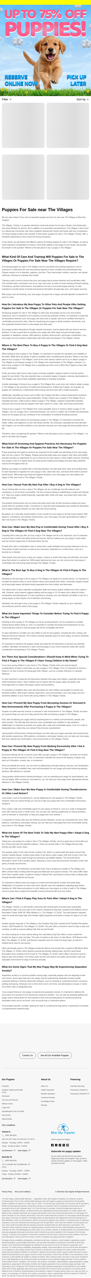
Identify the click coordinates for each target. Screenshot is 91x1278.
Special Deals (7, 1119)
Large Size (6, 1107)
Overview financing (77, 1086)
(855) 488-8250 (11, 1135)
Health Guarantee (47, 1090)
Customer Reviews (48, 1097)
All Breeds (5, 1096)
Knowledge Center (48, 1101)
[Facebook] (52, 1145)
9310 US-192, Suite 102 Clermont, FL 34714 (18, 1139)
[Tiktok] (60, 1145)
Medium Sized (7, 1104)
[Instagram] (56, 1145)
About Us (44, 1086)
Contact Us (27, 1055)
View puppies (24, 1150)
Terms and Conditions (23, 1192)
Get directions (9, 1150)
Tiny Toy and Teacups (10, 1100)
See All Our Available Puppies (55, 1055)
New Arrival (6, 1115)
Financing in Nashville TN (79, 1094)
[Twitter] (64, 1145)
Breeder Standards (48, 1094)
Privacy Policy (7, 1192)
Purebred (5, 1086)
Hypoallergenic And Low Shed (13, 1111)
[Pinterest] (67, 1145)
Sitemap (44, 1105)
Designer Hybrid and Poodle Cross (12, 1091)
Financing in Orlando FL (79, 1090)
